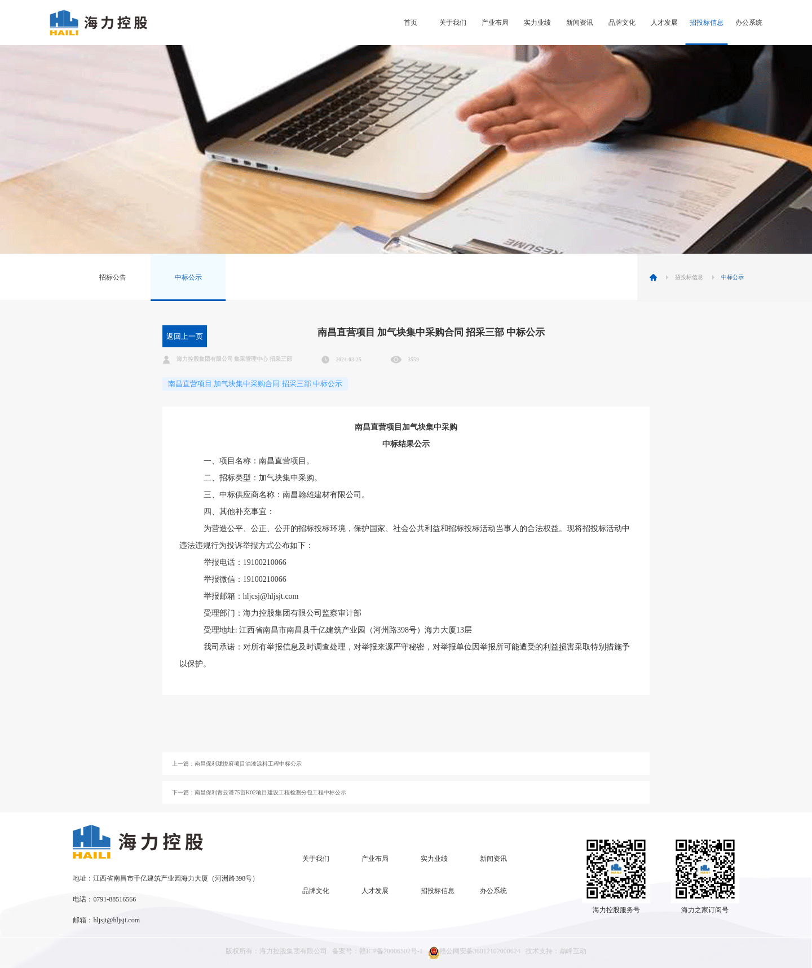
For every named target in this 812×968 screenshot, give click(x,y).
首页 (410, 22)
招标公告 (112, 277)
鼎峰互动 (572, 951)
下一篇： (259, 792)
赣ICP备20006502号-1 (391, 951)
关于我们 (452, 22)
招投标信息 (706, 22)
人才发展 (664, 22)
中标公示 (188, 277)
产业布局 (495, 22)
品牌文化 (622, 22)
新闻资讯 (579, 22)
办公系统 (748, 22)
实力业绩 (537, 22)
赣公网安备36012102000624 (474, 953)
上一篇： (237, 764)
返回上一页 (184, 336)
